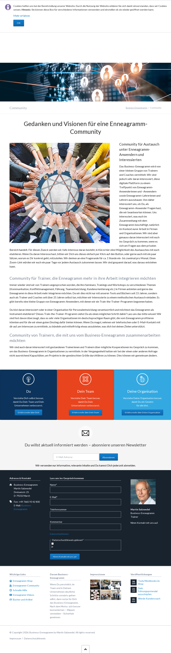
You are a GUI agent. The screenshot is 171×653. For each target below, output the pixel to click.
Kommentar (56, 521)
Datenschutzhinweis (59, 534)
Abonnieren (108, 457)
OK (19, 23)
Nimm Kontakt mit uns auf (64, 556)
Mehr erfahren (21, 15)
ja (52, 546)
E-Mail (55, 496)
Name (55, 484)
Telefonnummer (58, 509)
